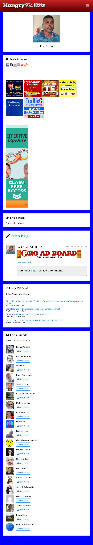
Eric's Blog (20, 235)
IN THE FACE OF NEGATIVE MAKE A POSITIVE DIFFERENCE (34, 320)
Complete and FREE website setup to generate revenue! (33, 308)
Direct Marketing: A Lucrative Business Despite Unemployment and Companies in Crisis (44, 302)
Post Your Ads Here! (29, 247)
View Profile (23, 351)
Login (34, 270)
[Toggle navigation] (87, 5)
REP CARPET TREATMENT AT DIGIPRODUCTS (28, 314)
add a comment (24, 262)
